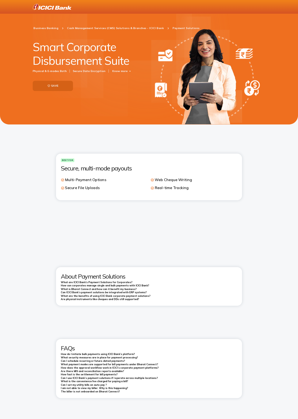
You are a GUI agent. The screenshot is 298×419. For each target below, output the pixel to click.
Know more (120, 71)
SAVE (52, 85)
